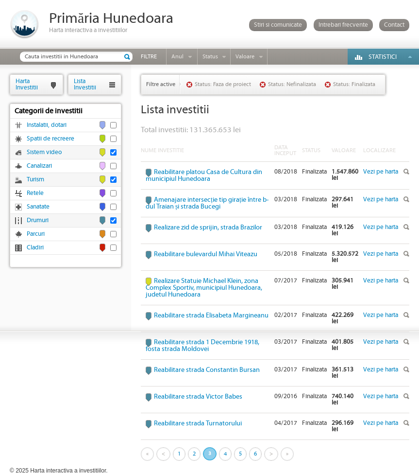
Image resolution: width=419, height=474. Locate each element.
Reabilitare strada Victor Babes (198, 396)
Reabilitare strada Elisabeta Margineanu (211, 315)
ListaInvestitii (85, 84)
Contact (394, 25)
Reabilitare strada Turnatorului (198, 423)
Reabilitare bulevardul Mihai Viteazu (205, 254)
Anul (177, 56)
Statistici (383, 57)
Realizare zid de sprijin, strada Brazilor (208, 227)
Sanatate (38, 207)
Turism (35, 179)
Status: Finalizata (354, 84)
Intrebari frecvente (343, 25)
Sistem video (44, 152)
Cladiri (35, 247)
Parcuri (36, 234)
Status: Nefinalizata (292, 84)
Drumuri (38, 220)
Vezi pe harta (380, 172)
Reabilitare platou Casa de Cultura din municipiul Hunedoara (204, 175)
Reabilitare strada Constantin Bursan (207, 370)
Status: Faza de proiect (223, 84)
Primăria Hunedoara (111, 19)
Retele (35, 193)
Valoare (244, 56)
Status (210, 56)
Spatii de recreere (50, 138)
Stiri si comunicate (278, 25)
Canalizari (39, 166)
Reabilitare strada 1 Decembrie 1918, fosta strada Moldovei (202, 345)
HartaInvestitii (27, 84)
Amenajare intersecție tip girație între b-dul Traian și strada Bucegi (207, 203)
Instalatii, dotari (47, 125)
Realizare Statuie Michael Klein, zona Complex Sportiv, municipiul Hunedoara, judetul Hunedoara (204, 288)
